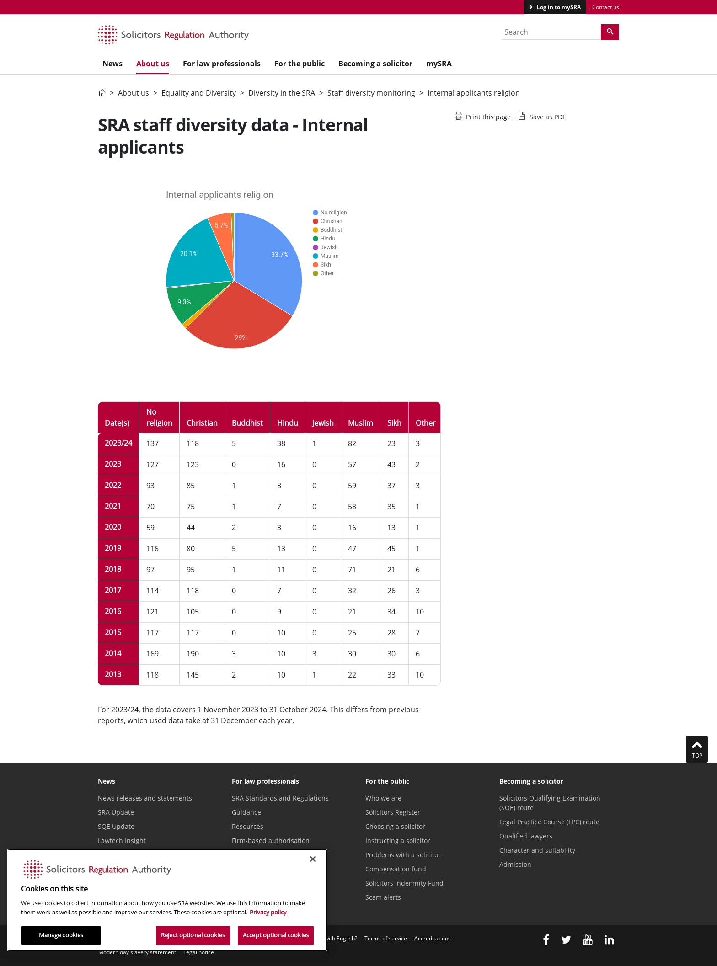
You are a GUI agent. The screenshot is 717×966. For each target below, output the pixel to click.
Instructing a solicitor (397, 840)
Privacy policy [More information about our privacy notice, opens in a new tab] (268, 912)
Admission (515, 864)
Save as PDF (542, 116)
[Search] (610, 32)
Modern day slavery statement (137, 952)
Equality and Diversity (198, 93)
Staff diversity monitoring (371, 93)
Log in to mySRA (558, 7)
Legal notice (198, 952)
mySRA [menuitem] (439, 64)
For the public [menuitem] (299, 64)
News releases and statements (145, 798)
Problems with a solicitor (403, 854)
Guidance (246, 812)
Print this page (484, 116)
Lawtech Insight (122, 840)
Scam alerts (383, 897)
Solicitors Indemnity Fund (404, 883)
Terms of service (385, 938)
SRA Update (116, 812)
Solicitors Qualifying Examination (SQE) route (549, 803)
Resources (247, 826)
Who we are (383, 798)
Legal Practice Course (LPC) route (549, 821)
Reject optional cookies (193, 935)
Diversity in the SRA (281, 93)
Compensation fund (395, 869)
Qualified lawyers (525, 836)
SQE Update (116, 826)
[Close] (313, 859)
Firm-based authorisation (271, 840)
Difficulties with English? (326, 938)
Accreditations (432, 938)
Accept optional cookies (276, 935)
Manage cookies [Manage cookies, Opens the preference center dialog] (61, 935)
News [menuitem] (112, 64)
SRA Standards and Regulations (280, 798)
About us (133, 93)
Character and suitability (537, 850)
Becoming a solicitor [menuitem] (375, 64)
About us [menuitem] (152, 64)
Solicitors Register (392, 812)
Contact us (605, 7)
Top (697, 748)
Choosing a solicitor (395, 826)
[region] (167, 900)
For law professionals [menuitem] (222, 64)
